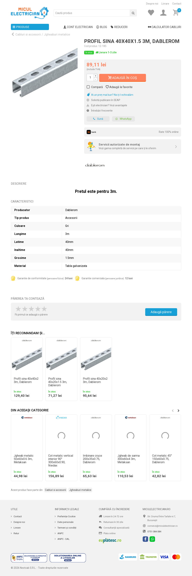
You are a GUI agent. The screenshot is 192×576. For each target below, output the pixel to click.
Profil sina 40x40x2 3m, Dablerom (26, 380)
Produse (21, 27)
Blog (101, 27)
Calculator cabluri (164, 27)
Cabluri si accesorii (28, 34)
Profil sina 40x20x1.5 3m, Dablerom (57, 382)
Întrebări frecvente (100, 110)
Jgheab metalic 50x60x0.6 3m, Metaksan (24, 459)
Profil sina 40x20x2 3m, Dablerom (95, 380)
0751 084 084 (154, 531)
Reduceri (119, 27)
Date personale (65, 522)
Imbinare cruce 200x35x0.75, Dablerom (92, 459)
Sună (98, 119)
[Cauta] (133, 13)
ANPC (60, 533)
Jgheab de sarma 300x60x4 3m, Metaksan (128, 459)
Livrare (165, 3)
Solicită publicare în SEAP (103, 100)
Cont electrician (78, 27)
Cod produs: (91, 46)
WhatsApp (123, 119)
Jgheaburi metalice (57, 34)
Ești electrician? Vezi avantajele (107, 105)
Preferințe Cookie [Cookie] (66, 516)
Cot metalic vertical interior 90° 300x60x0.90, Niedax (60, 460)
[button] (178, 410)
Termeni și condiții (66, 527)
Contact (176, 3)
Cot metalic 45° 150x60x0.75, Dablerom (162, 459)
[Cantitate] (90, 77)
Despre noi (152, 3)
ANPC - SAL (63, 539)
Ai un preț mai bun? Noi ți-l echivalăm (110, 94)
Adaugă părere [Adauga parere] (161, 312)
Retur (16, 533)
